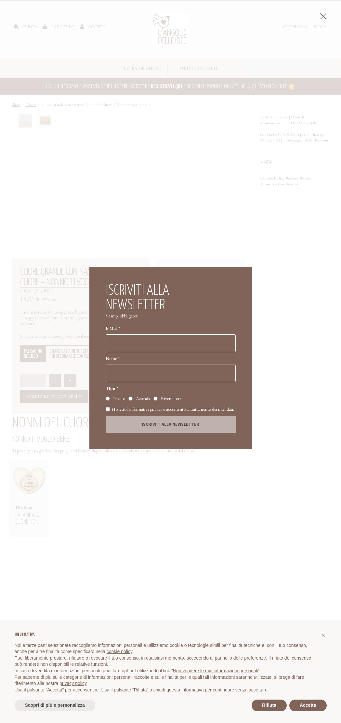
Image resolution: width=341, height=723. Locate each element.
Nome (113, 358)
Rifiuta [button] (269, 705)
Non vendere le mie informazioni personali (215, 670)
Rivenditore (171, 398)
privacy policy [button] (72, 683)
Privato (119, 398)
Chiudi (322, 16)
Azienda (143, 398)
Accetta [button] (308, 705)
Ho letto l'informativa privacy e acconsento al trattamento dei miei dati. (170, 409)
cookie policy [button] (119, 651)
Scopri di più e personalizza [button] (55, 705)
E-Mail (113, 328)
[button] (323, 635)
